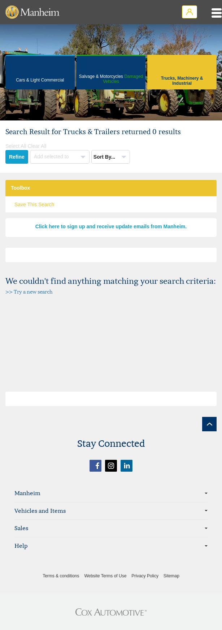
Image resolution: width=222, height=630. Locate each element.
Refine (17, 157)
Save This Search (34, 204)
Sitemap (171, 575)
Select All (15, 146)
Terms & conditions (61, 575)
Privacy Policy (144, 575)
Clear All (36, 146)
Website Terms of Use (105, 575)
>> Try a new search (29, 291)
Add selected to (52, 156)
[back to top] (209, 424)
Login (189, 11)
